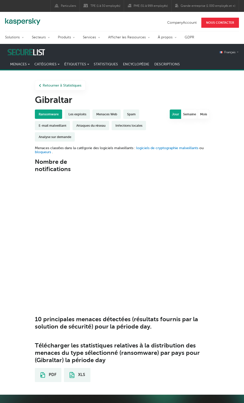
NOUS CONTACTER (220, 22)
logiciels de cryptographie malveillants (167, 148)
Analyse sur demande (55, 137)
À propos (165, 37)
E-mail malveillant (52, 125)
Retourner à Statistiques (60, 85)
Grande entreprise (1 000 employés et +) (208, 6)
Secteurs (39, 37)
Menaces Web (106, 114)
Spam (131, 114)
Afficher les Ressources (127, 37)
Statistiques (106, 64)
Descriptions (167, 64)
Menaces (18, 64)
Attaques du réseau (91, 125)
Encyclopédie (136, 64)
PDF (48, 375)
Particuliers (68, 6)
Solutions (12, 37)
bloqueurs (43, 152)
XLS (77, 375)
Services (89, 37)
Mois (203, 114)
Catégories (45, 64)
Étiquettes (75, 64)
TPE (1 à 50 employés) (105, 6)
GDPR (189, 37)
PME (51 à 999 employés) (151, 6)
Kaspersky (22, 19)
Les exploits (77, 114)
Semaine (189, 114)
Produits (64, 37)
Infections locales (128, 125)
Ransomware (49, 114)
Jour (175, 114)
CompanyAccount (182, 22)
